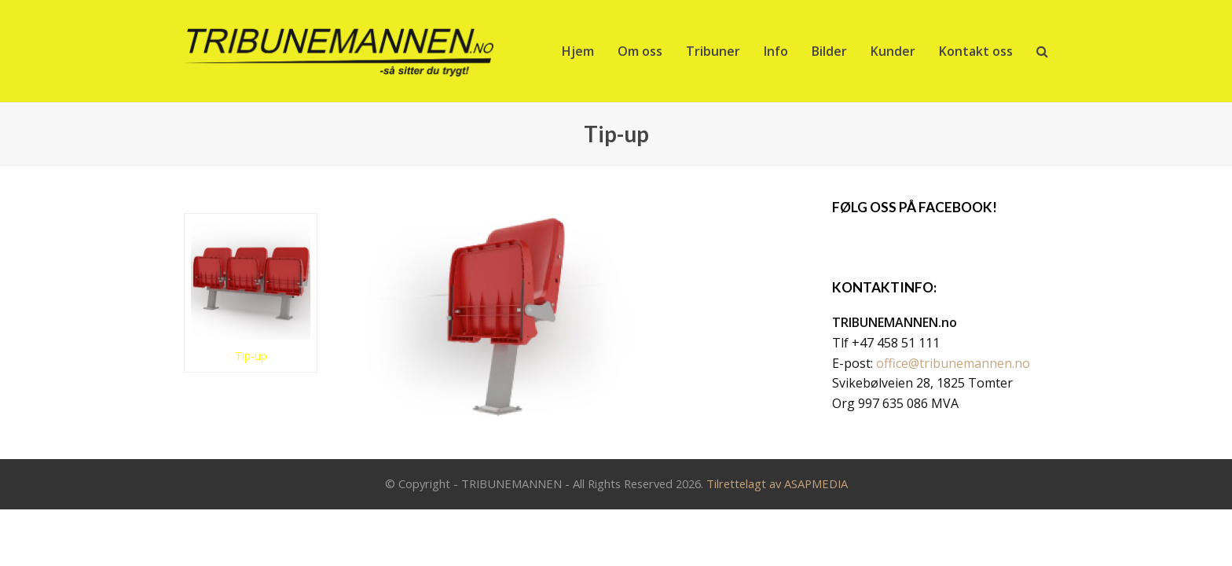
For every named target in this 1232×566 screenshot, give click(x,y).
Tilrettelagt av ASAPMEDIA (777, 483)
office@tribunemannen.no (953, 363)
